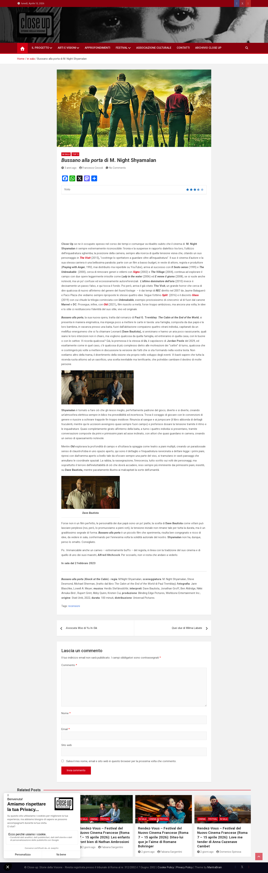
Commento (69, 665)
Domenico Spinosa (228, 851)
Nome (66, 713)
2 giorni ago (87, 847)
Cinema (94, 819)
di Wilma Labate (187, 628)
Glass (195, 295)
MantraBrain (214, 867)
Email (65, 729)
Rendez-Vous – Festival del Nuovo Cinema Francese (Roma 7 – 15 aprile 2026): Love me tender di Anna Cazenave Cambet (222, 837)
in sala (66, 154)
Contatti (183, 47)
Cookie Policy (166, 867)
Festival (122, 47)
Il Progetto (40, 47)
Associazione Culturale (153, 47)
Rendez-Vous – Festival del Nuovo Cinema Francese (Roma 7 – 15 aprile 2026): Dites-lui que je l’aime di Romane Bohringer (163, 837)
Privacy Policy (184, 867)
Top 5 (75, 154)
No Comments (117, 167)
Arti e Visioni (67, 47)
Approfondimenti (97, 47)
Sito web (66, 745)
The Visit (85, 257)
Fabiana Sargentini (110, 847)
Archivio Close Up (208, 47)
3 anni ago (68, 167)
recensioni (74, 606)
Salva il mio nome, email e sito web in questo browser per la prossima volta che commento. (121, 761)
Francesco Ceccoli (91, 167)
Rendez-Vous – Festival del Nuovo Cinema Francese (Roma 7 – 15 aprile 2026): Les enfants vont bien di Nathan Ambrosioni (104, 835)
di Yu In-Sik (81, 628)
